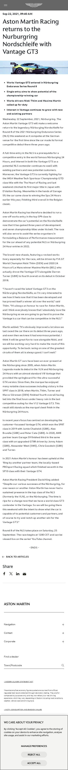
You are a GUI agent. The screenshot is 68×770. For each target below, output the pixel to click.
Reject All (34, 754)
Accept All (34, 763)
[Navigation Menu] (5, 5)
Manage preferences (34, 746)
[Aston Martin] (34, 5)
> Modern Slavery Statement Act (18, 682)
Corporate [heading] (34, 641)
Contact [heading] (34, 632)
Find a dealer (11, 656)
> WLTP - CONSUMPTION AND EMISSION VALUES (23, 710)
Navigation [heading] (34, 624)
